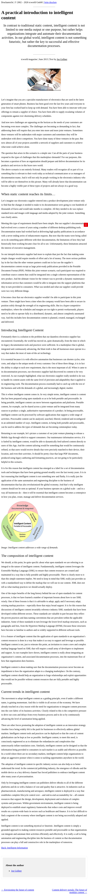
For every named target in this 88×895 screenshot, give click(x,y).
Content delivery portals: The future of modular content (69, 891)
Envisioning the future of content (17, 890)
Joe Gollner (62, 59)
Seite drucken (50, 2)
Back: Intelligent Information (14, 848)
